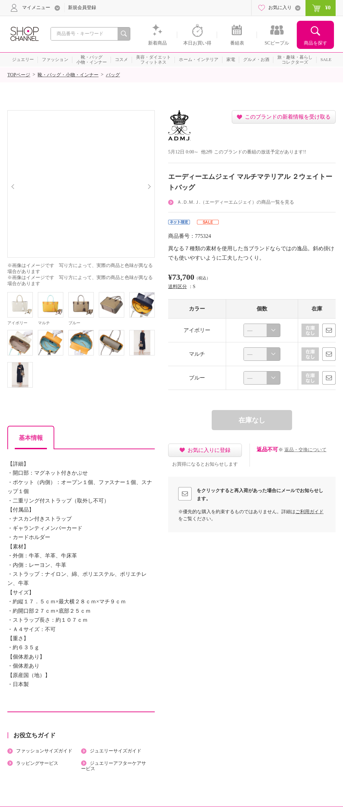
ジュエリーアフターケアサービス (113, 766)
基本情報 (31, 437)
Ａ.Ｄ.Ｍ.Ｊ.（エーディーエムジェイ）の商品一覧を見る (235, 202)
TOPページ (18, 74)
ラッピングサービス (37, 763)
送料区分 (177, 286)
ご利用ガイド (309, 511)
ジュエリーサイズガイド (115, 750)
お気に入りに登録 (209, 450)
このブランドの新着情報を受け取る (288, 117)
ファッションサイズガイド (44, 750)
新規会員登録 (82, 7)
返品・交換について (305, 449)
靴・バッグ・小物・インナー (68, 74)
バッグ (113, 74)
